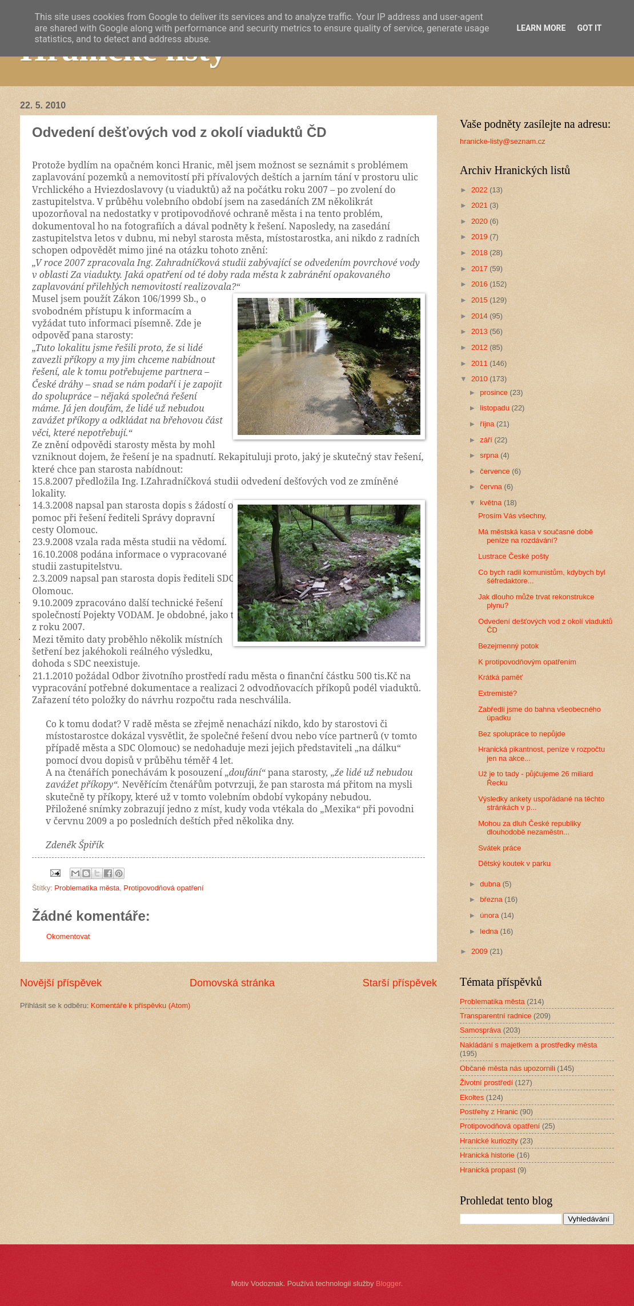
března (492, 899)
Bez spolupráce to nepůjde (521, 733)
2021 (480, 205)
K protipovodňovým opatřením (527, 662)
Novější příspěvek (61, 983)
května (492, 502)
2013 (480, 331)
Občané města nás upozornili (507, 1068)
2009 (480, 951)
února (490, 915)
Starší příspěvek (400, 983)
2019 (480, 236)
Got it (589, 28)
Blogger (388, 1283)
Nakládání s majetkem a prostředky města (528, 1045)
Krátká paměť (500, 677)
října (488, 424)
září (487, 440)
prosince (494, 392)
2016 (480, 284)
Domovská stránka (232, 983)
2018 (480, 252)
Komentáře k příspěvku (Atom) (141, 1005)
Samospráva (480, 1030)
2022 (480, 190)
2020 (480, 221)
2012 (480, 347)
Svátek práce (499, 848)
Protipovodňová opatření (163, 888)
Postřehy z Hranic (489, 1111)
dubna (491, 884)
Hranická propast (487, 1170)
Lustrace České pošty (513, 556)
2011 (480, 363)
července (496, 471)
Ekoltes (472, 1097)
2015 (480, 300)
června (492, 486)
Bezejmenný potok (508, 646)
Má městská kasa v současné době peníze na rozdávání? (535, 536)
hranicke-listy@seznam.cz (502, 141)
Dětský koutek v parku (514, 863)
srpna (490, 455)
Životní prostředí (486, 1082)
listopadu (495, 408)
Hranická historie (487, 1155)
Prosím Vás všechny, (512, 515)
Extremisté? (497, 693)
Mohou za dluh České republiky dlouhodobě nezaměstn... (529, 827)
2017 (480, 268)
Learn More (540, 28)
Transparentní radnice (495, 1015)
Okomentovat (68, 936)
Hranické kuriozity (489, 1140)
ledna (490, 931)
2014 (480, 316)
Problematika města (86, 888)
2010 (480, 378)
